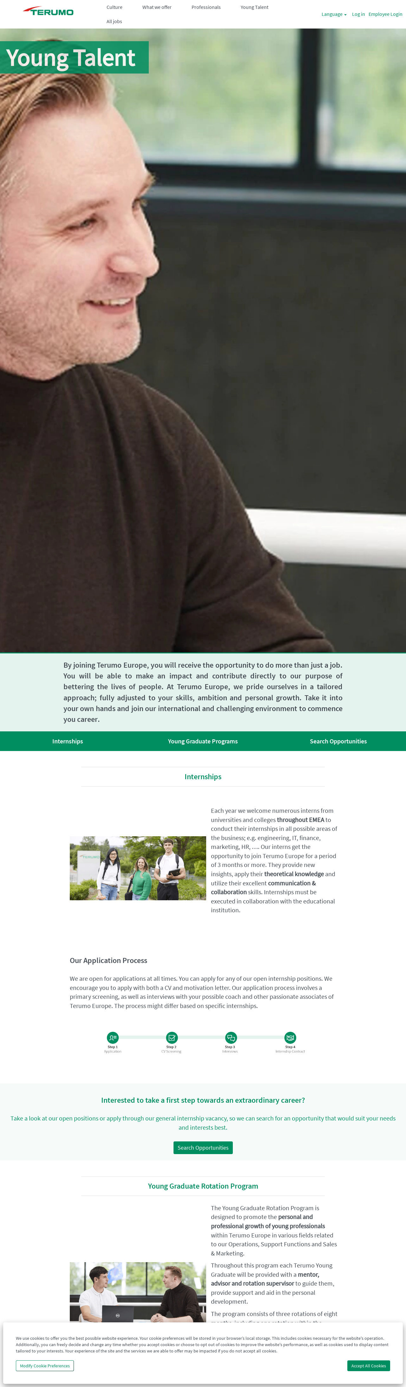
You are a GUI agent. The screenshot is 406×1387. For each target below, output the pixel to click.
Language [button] (334, 14)
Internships (67, 741)
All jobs (114, 21)
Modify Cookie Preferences (45, 1366)
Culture (114, 7)
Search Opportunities (338, 741)
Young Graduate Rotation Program (203, 1186)
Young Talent (254, 7)
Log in (358, 14)
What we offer (157, 7)
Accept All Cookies (368, 1366)
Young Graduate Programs (203, 741)
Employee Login (386, 14)
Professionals (206, 7)
